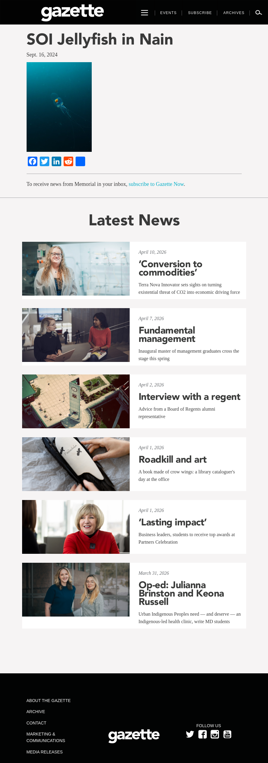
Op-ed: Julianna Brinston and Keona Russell (181, 593)
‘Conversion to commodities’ (171, 268)
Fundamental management (167, 334)
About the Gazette (49, 700)
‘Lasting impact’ (173, 522)
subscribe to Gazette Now (156, 184)
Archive (36, 711)
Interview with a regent (190, 396)
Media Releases (45, 752)
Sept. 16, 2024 (42, 55)
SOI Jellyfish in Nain (100, 39)
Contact (37, 723)
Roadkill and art (173, 459)
